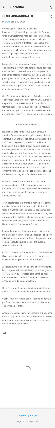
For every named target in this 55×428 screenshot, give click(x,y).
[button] (51, 17)
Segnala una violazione (28, 421)
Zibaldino (16, 7)
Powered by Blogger (27, 415)
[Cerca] (51, 8)
